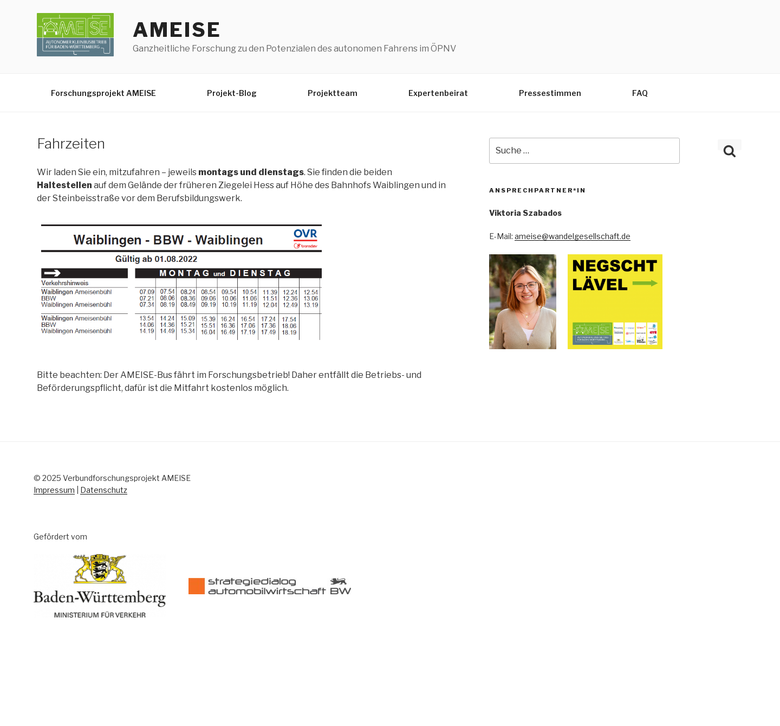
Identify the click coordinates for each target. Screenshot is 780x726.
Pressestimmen (550, 93)
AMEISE (177, 30)
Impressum (54, 489)
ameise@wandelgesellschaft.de (572, 236)
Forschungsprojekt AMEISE (103, 93)
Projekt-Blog (232, 93)
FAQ (640, 93)
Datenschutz (103, 489)
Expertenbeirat (438, 93)
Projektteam (333, 93)
